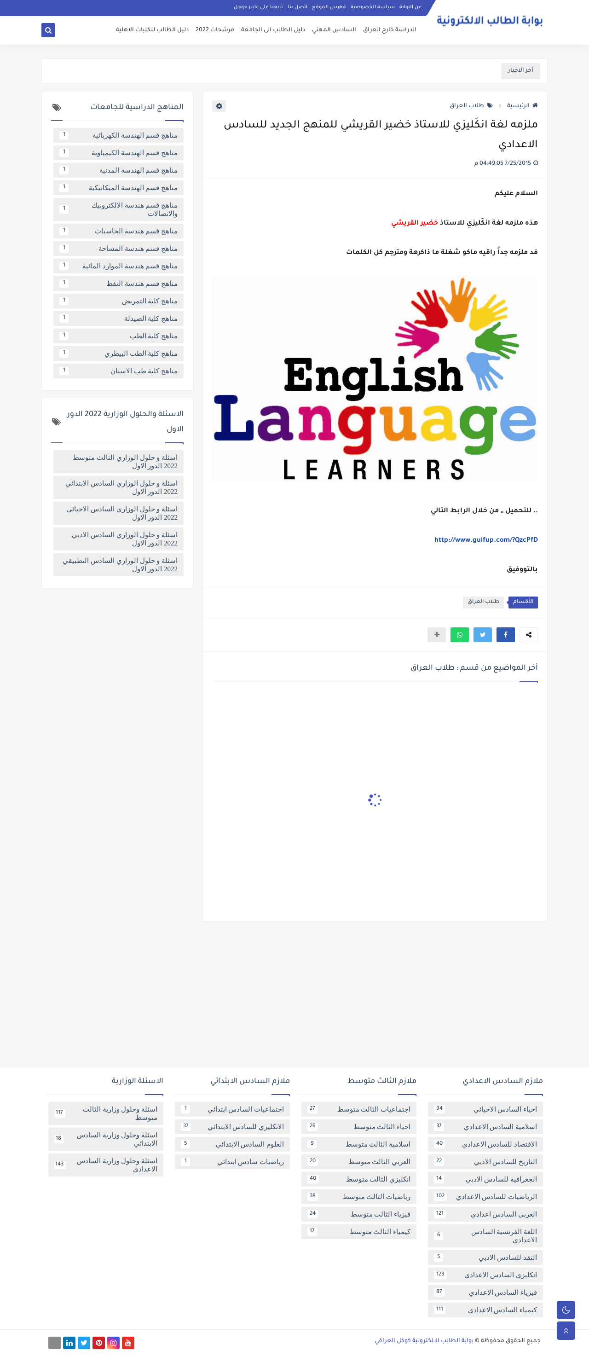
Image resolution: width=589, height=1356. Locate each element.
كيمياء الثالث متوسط (358, 1232)
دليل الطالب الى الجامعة (273, 30)
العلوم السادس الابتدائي (232, 1144)
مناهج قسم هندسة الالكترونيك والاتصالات (118, 209)
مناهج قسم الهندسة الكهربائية (118, 135)
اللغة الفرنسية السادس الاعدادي (485, 1236)
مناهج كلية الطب (118, 336)
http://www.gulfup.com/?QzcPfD (486, 541)
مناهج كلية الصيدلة (118, 318)
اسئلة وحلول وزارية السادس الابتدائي (105, 1139)
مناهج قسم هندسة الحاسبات (118, 231)
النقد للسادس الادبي (485, 1257)
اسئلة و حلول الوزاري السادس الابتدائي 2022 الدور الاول (121, 487)
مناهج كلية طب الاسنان (118, 371)
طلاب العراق (471, 106)
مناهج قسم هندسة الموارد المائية (118, 266)
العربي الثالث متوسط (358, 1162)
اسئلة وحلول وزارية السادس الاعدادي (105, 1165)
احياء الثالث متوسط (358, 1127)
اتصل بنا (297, 7)
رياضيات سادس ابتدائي (232, 1162)
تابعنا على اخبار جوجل (258, 7)
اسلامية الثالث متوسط (358, 1144)
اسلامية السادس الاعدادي (485, 1127)
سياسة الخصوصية (373, 7)
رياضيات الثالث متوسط (358, 1197)
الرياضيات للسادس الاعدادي (485, 1197)
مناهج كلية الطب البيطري (118, 353)
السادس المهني (334, 30)
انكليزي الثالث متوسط (358, 1179)
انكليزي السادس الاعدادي (485, 1275)
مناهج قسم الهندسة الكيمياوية (118, 153)
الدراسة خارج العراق (389, 30)
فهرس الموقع (329, 7)
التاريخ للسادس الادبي (485, 1162)
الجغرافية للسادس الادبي (485, 1179)
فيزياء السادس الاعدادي (485, 1292)
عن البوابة (410, 7)
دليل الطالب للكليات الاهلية (152, 30)
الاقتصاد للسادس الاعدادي (485, 1144)
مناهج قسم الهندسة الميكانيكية (118, 188)
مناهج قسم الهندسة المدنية (118, 170)
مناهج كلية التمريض (118, 301)
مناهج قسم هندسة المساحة (118, 248)
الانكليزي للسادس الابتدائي (232, 1127)
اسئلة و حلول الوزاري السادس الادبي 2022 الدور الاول (125, 539)
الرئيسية (522, 106)
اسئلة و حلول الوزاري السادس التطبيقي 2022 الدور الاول (120, 565)
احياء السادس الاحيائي (485, 1109)
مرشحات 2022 (215, 30)
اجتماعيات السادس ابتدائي (232, 1109)
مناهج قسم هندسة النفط (118, 283)
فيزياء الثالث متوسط (358, 1214)
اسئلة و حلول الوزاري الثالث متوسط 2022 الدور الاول (125, 461)
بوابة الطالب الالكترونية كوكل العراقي (424, 1341)
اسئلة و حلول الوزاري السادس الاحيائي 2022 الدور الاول (122, 513)
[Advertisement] (294, 997)
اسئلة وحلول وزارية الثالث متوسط (105, 1113)
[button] (506, 634)
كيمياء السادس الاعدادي (485, 1310)
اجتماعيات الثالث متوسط (358, 1109)
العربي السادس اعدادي (485, 1214)
